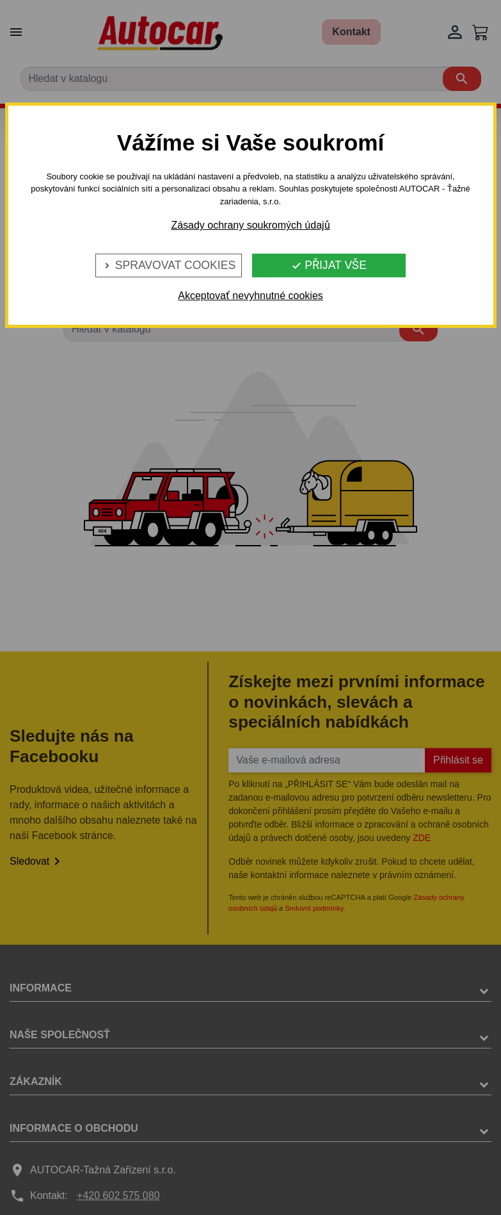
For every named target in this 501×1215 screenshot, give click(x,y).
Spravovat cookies (168, 265)
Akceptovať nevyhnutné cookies (250, 295)
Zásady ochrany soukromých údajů (250, 225)
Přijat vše (329, 265)
